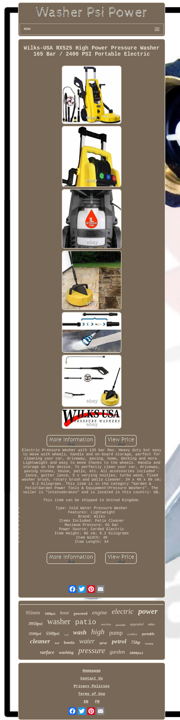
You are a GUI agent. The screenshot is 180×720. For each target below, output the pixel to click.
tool (57, 643)
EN (86, 702)
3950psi (35, 623)
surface (47, 652)
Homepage (92, 671)
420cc (151, 624)
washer (58, 621)
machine (106, 624)
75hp (135, 642)
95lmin (33, 613)
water (87, 641)
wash (79, 632)
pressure (91, 650)
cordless (132, 634)
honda (69, 642)
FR (97, 702)
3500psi (35, 633)
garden (117, 652)
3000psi (136, 653)
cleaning (149, 643)
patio (85, 622)
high (98, 631)
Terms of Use (91, 694)
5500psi (52, 633)
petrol (119, 641)
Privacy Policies (92, 686)
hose (64, 613)
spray (103, 643)
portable (148, 634)
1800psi (50, 614)
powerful (120, 624)
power (148, 611)
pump (116, 633)
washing (66, 652)
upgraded (137, 624)
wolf (66, 634)
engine (99, 612)
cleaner (40, 641)
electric (123, 611)
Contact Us (91, 679)
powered (80, 614)
